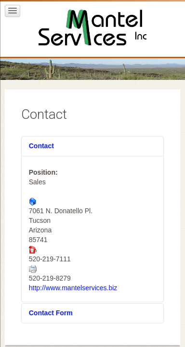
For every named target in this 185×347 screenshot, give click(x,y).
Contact (41, 146)
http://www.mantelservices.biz (73, 288)
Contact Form (51, 313)
